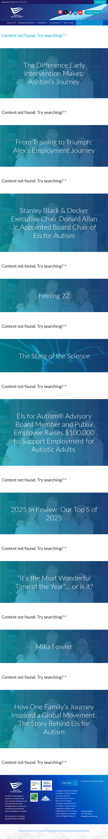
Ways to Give (68, 23)
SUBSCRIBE (66, 783)
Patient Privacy (83, 831)
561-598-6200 (21, 2)
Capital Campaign (92, 12)
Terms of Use (24, 831)
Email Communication (69, 831)
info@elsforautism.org (89, 816)
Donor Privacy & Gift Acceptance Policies (45, 831)
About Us (11, 23)
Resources (42, 23)
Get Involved (55, 23)
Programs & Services (26, 23)
